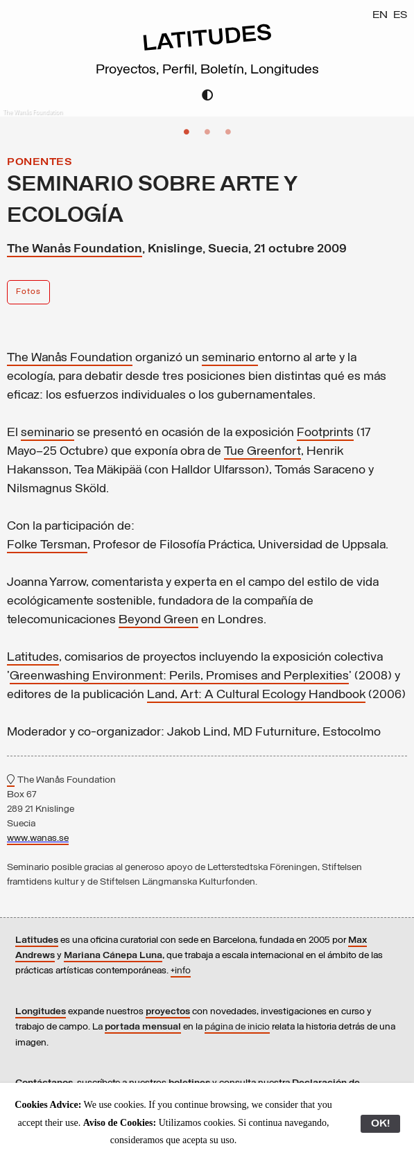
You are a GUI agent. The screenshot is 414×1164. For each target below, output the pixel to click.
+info (181, 971)
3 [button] (228, 132)
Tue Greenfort (262, 451)
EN (380, 15)
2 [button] (207, 132)
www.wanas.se (38, 838)
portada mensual (143, 1027)
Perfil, (181, 70)
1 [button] (186, 132)
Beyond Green (158, 620)
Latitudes (33, 657)
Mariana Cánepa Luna (113, 955)
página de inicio (237, 1027)
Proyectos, (129, 70)
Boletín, (225, 70)
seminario (228, 358)
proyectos (168, 1012)
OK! (380, 1123)
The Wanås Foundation (74, 249)
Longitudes (284, 70)
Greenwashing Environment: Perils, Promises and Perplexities (179, 676)
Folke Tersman (47, 545)
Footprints (325, 433)
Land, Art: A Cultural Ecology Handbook (256, 695)
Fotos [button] (28, 292)
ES (400, 15)
